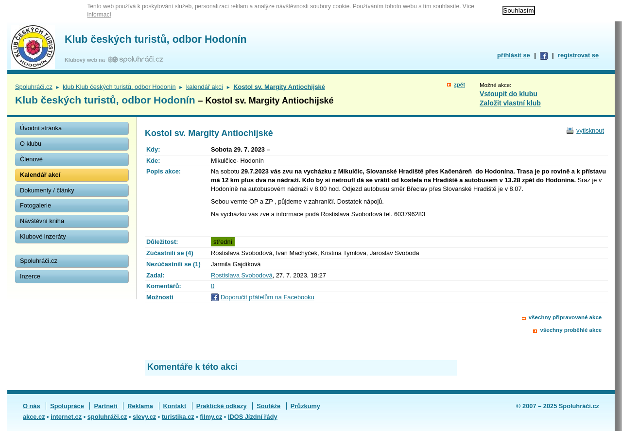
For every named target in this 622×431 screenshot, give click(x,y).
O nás (31, 406)
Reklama (140, 406)
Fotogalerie (35, 205)
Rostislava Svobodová (242, 275)
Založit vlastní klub (510, 103)
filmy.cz (211, 416)
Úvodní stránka (41, 128)
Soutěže (268, 406)
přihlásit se (513, 55)
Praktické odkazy (221, 406)
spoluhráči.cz (107, 416)
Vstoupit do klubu (508, 94)
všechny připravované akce (565, 317)
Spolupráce (67, 406)
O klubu (30, 143)
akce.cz (34, 416)
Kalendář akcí (40, 174)
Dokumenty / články (47, 190)
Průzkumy (305, 406)
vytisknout (590, 130)
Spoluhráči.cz (33, 86)
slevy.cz (144, 416)
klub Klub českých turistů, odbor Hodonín (119, 86)
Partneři (105, 406)
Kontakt (175, 406)
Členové (31, 159)
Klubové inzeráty (43, 236)
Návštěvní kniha (42, 220)
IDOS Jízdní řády (252, 416)
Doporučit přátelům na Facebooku (267, 297)
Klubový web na (86, 60)
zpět (459, 84)
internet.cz (66, 416)
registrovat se (578, 55)
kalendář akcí (204, 86)
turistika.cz (178, 416)
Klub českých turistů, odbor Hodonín (155, 39)
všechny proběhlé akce (571, 330)
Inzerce (30, 276)
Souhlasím (518, 10)
